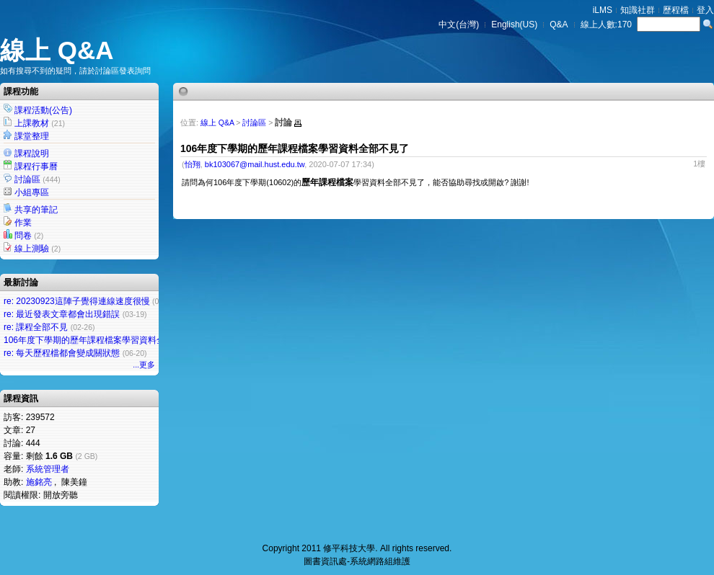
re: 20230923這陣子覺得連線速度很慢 (77, 301)
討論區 (27, 179)
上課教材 (31, 123)
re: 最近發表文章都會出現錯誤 (62, 314)
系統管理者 (47, 469)
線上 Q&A (57, 50)
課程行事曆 (36, 166)
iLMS (602, 10)
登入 (705, 10)
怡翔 (192, 164)
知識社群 (637, 10)
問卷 (23, 236)
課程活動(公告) (43, 110)
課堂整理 (31, 136)
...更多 (144, 364)
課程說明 (31, 153)
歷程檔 (676, 10)
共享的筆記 (36, 210)
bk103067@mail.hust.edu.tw (254, 164)
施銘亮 (39, 482)
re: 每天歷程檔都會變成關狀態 (62, 353)
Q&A (559, 24)
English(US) (514, 24)
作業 (23, 223)
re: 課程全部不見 (36, 327)
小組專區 (31, 192)
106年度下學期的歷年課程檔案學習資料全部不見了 (102, 340)
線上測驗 (31, 249)
